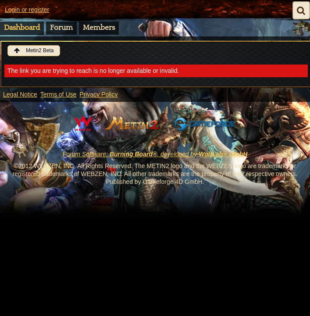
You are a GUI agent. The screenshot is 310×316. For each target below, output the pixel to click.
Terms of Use (58, 94)
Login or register (27, 9)
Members (99, 27)
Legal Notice (20, 94)
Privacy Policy (98, 94)
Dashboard (22, 27)
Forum (61, 27)
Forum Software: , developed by (155, 154)
